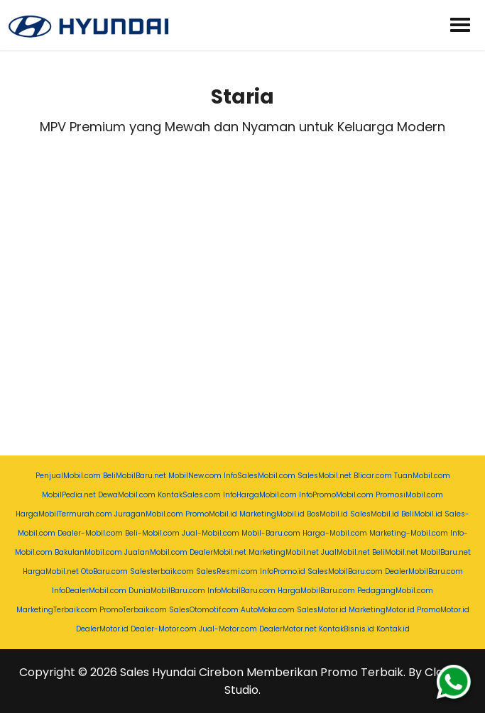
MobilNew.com (195, 475)
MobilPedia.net (69, 495)
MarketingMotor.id (382, 609)
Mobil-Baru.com (270, 533)
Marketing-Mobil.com (408, 533)
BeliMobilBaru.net (134, 475)
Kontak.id (393, 629)
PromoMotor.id (443, 609)
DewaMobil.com (127, 495)
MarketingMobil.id (272, 514)
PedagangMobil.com (395, 590)
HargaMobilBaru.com (316, 590)
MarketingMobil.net (284, 552)
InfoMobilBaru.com (241, 590)
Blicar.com (373, 475)
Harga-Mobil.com (335, 533)
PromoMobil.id (211, 514)
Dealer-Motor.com (164, 629)
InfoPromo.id (282, 571)
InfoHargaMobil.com (260, 495)
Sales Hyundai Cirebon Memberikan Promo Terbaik (261, 672)
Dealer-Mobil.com (90, 533)
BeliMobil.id (421, 514)
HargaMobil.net (51, 571)
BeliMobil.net (395, 552)
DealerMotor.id (102, 629)
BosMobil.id (327, 514)
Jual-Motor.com (228, 629)
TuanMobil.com (422, 475)
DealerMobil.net (218, 552)
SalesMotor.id (322, 609)
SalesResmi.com (227, 571)
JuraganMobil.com (148, 514)
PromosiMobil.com (409, 495)
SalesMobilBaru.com (345, 571)
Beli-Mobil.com (152, 533)
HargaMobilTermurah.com (64, 514)
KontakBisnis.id (346, 629)
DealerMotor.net (288, 629)
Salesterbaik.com (162, 571)
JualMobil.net (345, 552)
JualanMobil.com (155, 552)
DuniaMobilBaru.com (167, 590)
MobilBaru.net (445, 552)
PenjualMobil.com (68, 475)
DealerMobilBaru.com (424, 571)
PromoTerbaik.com (133, 609)
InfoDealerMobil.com (89, 590)
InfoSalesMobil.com (259, 475)
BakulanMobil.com (88, 552)
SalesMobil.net (325, 475)
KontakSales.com (189, 495)
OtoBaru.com (104, 571)
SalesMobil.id (374, 514)
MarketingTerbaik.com (56, 609)
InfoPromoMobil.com (336, 495)
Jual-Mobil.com (210, 533)
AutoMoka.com (268, 609)
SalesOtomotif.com (204, 609)
